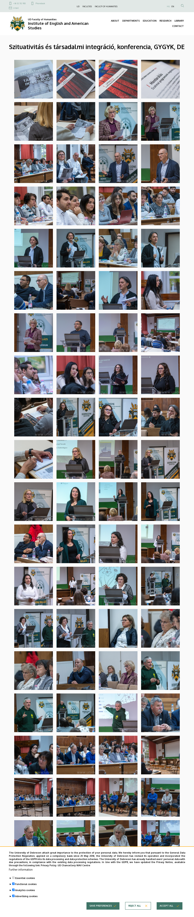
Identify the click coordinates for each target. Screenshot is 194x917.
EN (172, 6)
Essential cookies (25, 878)
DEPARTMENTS (131, 20)
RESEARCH (165, 20)
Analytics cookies (25, 890)
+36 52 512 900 (19, 3)
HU (168, 6)
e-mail (16, 8)
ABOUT (115, 20)
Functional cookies (26, 884)
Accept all (166, 905)
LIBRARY (179, 20)
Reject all (134, 905)
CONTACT (178, 26)
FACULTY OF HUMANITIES (106, 6)
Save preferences (101, 905)
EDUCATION (149, 20)
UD (78, 6)
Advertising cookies (26, 896)
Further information (21, 869)
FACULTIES (87, 6)
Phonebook (40, 3)
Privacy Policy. (49, 865)
